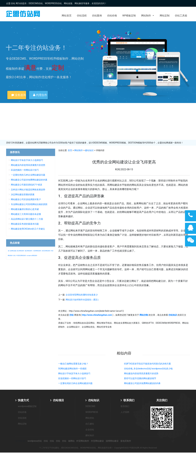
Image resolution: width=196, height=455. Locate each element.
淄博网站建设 (112, 441)
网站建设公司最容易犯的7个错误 (26, 184)
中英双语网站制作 (21, 255)
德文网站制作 (28, 250)
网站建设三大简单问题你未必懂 (26, 214)
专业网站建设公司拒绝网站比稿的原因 (29, 204)
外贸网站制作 (82, 441)
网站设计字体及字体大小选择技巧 (74, 373)
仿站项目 (58, 400)
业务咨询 (18, 95)
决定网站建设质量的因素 (22, 194)
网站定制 (165, 15)
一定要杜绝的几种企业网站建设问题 (75, 383)
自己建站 (89, 424)
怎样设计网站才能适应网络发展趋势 (28, 189)
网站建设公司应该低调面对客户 (26, 199)
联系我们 (128, 400)
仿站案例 (97, 15)
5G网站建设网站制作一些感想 (72, 368)
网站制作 (147, 15)
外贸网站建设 (97, 441)
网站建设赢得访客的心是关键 (25, 209)
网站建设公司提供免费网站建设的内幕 (142, 383)
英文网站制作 (20, 250)
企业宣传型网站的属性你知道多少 (82, 294)
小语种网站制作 (37, 250)
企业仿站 (89, 429)
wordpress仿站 (35, 441)
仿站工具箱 (181, 15)
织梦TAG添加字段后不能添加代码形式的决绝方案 (147, 363)
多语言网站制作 (46, 250)
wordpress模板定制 (27, 406)
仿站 (14, 255)
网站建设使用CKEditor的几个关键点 (28, 229)
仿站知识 (93, 400)
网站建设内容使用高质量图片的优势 (141, 373)
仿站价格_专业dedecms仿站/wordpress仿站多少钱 (148, 368)
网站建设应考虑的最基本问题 (25, 224)
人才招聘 (125, 412)
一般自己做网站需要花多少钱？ (73, 363)
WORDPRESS (91, 412)
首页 (70, 150)
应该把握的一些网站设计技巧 (72, 378)
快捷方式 (23, 400)
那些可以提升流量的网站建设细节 (140, 378)
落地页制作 (125, 441)
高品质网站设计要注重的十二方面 (27, 219)
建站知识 (89, 150)
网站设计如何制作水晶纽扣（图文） (83, 299)
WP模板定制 (129, 15)
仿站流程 (82, 15)
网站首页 (67, 15)
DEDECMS (90, 406)
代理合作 (40, 95)
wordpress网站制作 (31, 255)
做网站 (71, 441)
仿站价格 (112, 15)
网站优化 (89, 418)
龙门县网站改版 (12, 250)
